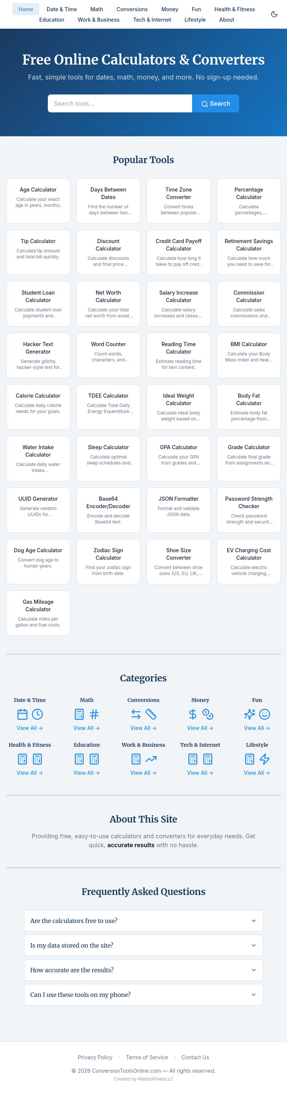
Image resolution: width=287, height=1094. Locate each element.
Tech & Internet (152, 19)
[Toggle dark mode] (274, 14)
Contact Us (195, 1057)
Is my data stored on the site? (143, 945)
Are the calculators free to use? (143, 920)
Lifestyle (195, 19)
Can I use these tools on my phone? (143, 994)
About (226, 19)
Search (215, 104)
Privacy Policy (95, 1057)
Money (170, 9)
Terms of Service (147, 1057)
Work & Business (99, 19)
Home (25, 9)
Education (51, 19)
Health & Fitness (235, 9)
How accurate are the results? (143, 970)
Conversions (132, 9)
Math (96, 9)
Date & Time (62, 9)
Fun (196, 9)
